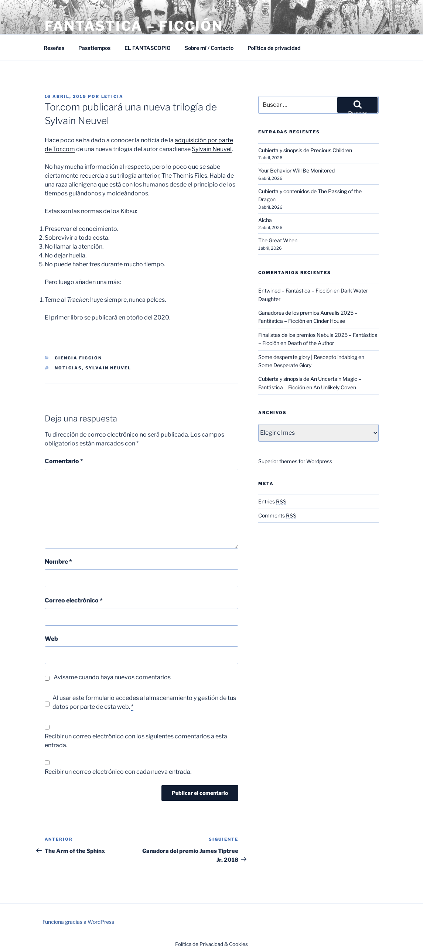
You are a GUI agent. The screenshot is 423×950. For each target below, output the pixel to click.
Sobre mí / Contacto (209, 48)
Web (51, 638)
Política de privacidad (274, 48)
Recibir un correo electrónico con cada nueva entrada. (118, 771)
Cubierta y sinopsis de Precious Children (305, 150)
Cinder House (329, 321)
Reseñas (54, 48)
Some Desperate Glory (284, 365)
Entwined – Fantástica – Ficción (295, 290)
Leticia (112, 96)
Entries (272, 501)
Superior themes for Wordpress (295, 461)
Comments (277, 515)
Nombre (58, 561)
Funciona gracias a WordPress (78, 922)
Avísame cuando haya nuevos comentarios (112, 677)
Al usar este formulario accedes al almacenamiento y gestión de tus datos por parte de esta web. (144, 702)
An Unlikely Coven (334, 387)
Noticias (68, 367)
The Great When (277, 240)
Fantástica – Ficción (134, 26)
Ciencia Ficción (78, 357)
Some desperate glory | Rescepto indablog (307, 357)
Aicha (265, 220)
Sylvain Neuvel (212, 149)
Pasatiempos (94, 48)
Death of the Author (310, 343)
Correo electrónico (74, 600)
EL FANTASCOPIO (147, 48)
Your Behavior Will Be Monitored (296, 170)
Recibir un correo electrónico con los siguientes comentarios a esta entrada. (136, 741)
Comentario (64, 461)
